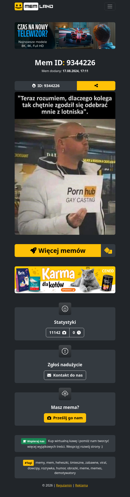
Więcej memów (57, 250)
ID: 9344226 (46, 85)
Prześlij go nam (65, 417)
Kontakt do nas (65, 375)
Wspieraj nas (34, 441)
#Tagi (28, 463)
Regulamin (64, 485)
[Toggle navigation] (109, 6)
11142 (57, 332)
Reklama (81, 485)
